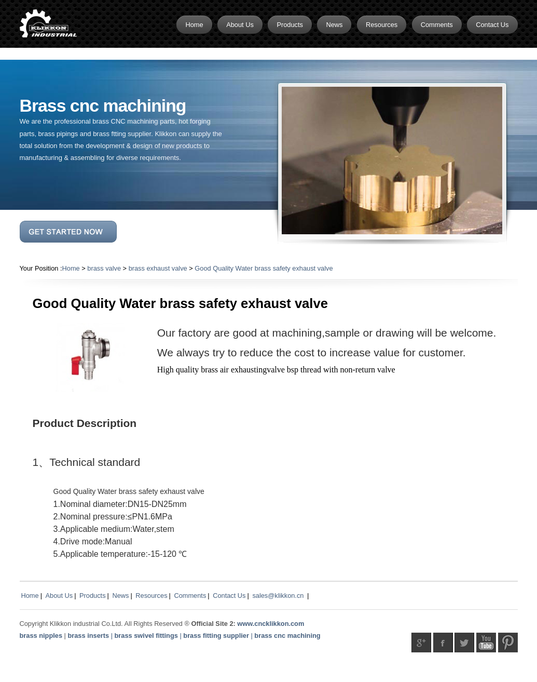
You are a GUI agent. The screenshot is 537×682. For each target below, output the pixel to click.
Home (71, 268)
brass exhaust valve (158, 268)
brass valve (104, 268)
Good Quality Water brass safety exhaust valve (264, 268)
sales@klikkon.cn (278, 595)
